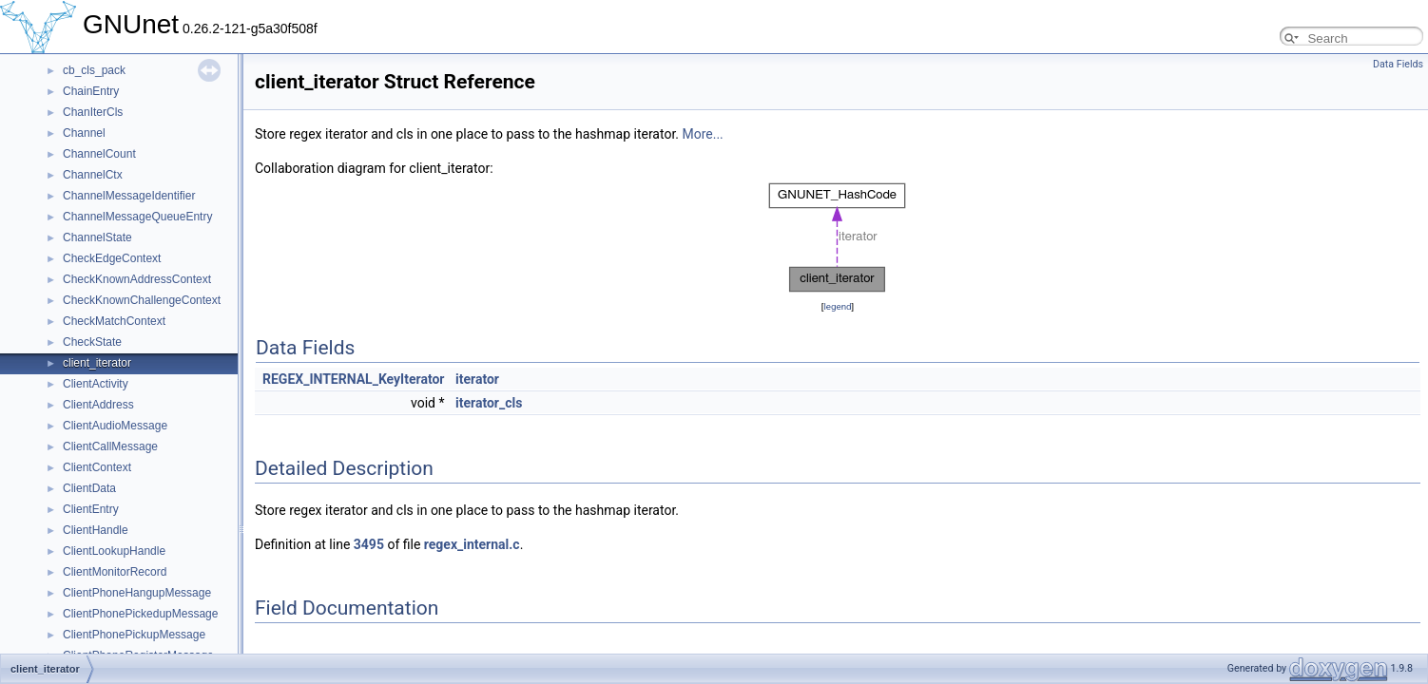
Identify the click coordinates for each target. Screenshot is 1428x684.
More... (702, 134)
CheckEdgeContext (112, 258)
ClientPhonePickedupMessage (140, 613)
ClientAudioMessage (115, 425)
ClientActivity (95, 383)
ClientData (89, 488)
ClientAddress (98, 404)
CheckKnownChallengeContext (142, 300)
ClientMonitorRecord (114, 572)
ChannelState (97, 237)
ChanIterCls (93, 112)
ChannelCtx (93, 174)
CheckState (92, 342)
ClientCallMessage (110, 446)
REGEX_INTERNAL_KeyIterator (353, 379)
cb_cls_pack (94, 70)
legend (837, 306)
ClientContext (97, 467)
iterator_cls (488, 402)
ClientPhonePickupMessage (134, 634)
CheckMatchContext (114, 321)
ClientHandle (95, 530)
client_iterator (97, 363)
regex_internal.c (472, 544)
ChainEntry (91, 91)
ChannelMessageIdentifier (129, 195)
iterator (477, 379)
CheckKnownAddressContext (137, 279)
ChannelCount (99, 154)
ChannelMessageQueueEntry (137, 216)
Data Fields (1398, 64)
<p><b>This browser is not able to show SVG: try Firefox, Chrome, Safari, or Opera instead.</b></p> (837, 237)
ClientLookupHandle (114, 551)
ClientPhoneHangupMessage (137, 592)
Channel (84, 133)
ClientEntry (91, 509)
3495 (369, 544)
